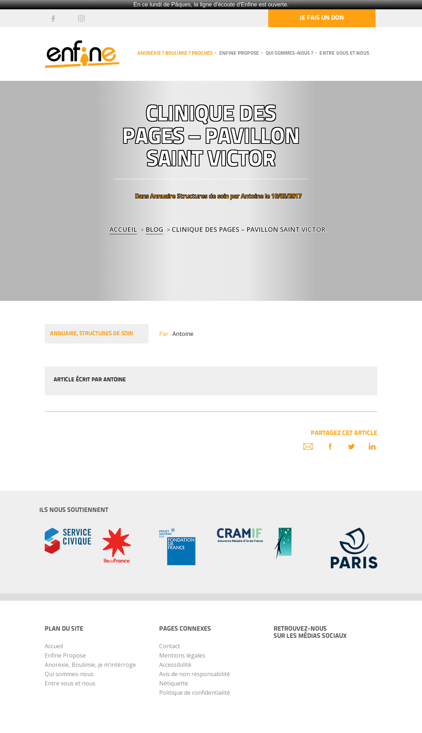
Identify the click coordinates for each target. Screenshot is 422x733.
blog (154, 229)
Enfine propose (239, 53)
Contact (169, 646)
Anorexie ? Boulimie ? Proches (174, 53)
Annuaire (163, 196)
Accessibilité (175, 665)
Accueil (123, 229)
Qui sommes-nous (69, 674)
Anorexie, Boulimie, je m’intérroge (90, 665)
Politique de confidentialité (194, 693)
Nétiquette (173, 683)
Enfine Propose (65, 655)
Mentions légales (182, 655)
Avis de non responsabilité (194, 674)
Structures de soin (203, 196)
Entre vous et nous (344, 53)
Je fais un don (322, 18)
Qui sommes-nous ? (289, 53)
